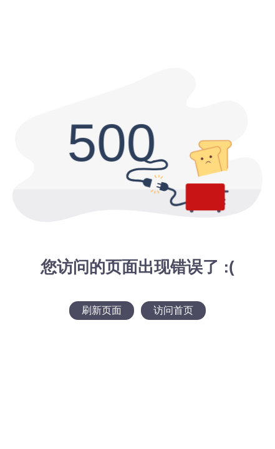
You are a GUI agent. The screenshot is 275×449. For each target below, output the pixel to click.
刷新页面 (102, 310)
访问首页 (173, 310)
